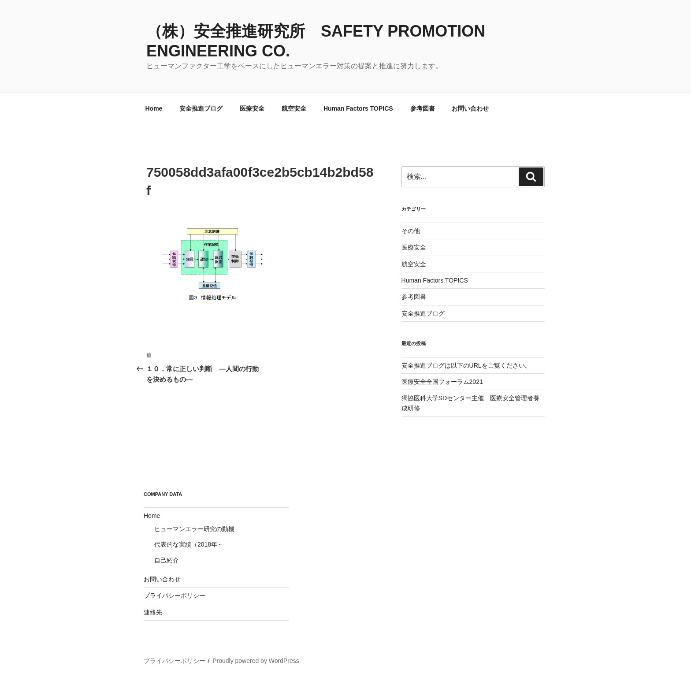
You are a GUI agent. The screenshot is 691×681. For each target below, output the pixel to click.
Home (154, 108)
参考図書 (422, 108)
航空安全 (294, 108)
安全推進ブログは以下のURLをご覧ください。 (466, 365)
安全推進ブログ (201, 108)
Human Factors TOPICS (358, 108)
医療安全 (252, 108)
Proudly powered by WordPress (255, 660)
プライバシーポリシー (174, 595)
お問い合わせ (470, 108)
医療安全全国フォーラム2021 (442, 381)
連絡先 (153, 612)
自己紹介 (166, 560)
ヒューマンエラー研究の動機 (194, 528)
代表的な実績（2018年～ (188, 544)
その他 (410, 230)
